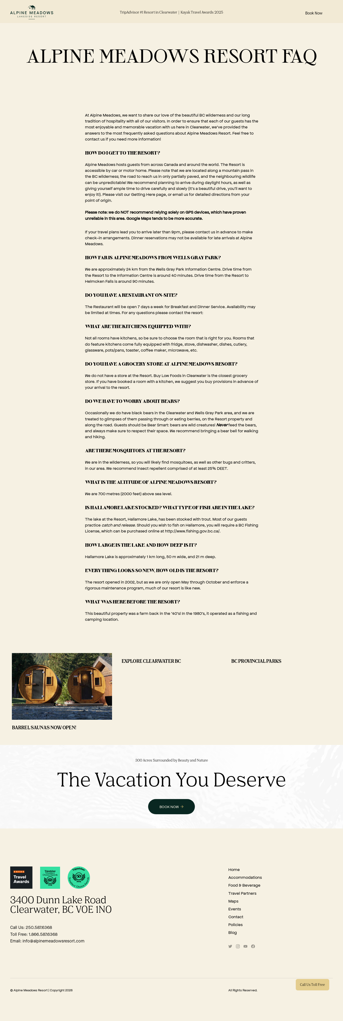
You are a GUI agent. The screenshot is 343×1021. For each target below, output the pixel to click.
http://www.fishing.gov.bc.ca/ (192, 530)
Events (234, 908)
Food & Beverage (244, 885)
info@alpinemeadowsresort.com (54, 941)
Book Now (313, 13)
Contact (235, 916)
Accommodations (245, 877)
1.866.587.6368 (43, 934)
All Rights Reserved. (242, 990)
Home (234, 869)
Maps (233, 900)
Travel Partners (242, 893)
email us (180, 194)
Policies (235, 924)
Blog (232, 932)
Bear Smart (157, 424)
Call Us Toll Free (312, 985)
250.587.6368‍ (39, 928)
